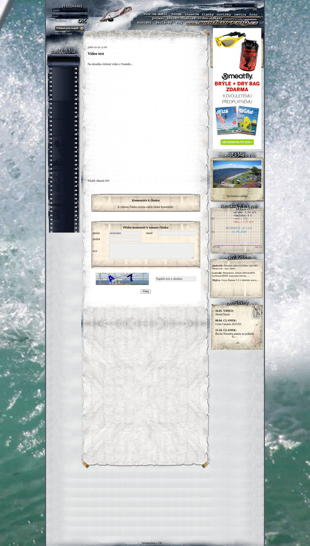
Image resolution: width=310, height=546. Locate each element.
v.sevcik (216, 272)
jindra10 (217, 265)
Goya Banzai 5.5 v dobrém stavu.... (240, 280)
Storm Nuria (224, 312)
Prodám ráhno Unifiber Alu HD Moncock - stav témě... (234, 267)
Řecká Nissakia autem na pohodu (234, 331)
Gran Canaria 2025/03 (228, 322)
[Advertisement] (155, 502)
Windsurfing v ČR (152, 542)
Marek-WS (102, 180)
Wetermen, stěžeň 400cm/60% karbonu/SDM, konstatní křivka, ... (233, 274)
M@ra (216, 280)
